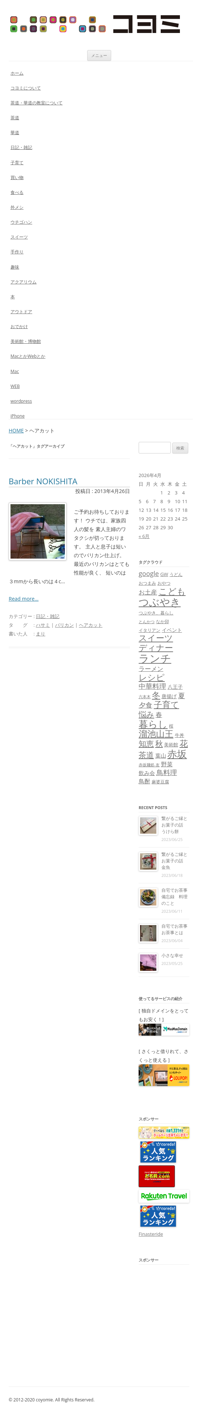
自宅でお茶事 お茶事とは (176, 929)
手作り (17, 252)
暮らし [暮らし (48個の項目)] (153, 723)
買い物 (17, 177)
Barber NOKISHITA (43, 481)
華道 (14, 132)
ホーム (17, 73)
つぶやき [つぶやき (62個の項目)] (160, 602)
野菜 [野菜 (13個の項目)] (167, 764)
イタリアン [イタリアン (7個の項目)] (149, 630)
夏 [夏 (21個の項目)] (181, 695)
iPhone (17, 416)
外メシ (17, 207)
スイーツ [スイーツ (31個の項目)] (156, 637)
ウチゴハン (21, 222)
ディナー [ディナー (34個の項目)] (156, 647)
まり (40, 633)
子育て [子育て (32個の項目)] (166, 704)
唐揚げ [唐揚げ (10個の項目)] (169, 696)
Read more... (23, 598)
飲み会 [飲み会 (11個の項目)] (147, 772)
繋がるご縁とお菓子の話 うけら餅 (174, 824)
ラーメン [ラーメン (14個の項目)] (151, 668)
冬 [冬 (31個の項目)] (156, 695)
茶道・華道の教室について (36, 103)
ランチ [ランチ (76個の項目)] (155, 658)
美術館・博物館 (25, 341)
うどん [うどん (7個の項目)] (175, 574)
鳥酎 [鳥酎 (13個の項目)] (144, 781)
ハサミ (43, 625)
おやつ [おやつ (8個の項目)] (163, 583)
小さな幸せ (172, 955)
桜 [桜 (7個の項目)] (171, 726)
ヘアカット (90, 625)
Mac (14, 371)
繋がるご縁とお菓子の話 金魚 (174, 860)
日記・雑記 (21, 147)
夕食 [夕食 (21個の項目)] (145, 705)
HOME (16, 430)
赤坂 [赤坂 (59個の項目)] (177, 754)
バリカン (64, 625)
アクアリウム (23, 282)
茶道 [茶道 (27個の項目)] (146, 754)
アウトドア (21, 311)
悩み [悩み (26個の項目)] (146, 714)
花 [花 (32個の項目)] (184, 743)
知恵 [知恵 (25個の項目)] (146, 743)
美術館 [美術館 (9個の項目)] (171, 744)
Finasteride (151, 1234)
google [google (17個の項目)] (149, 573)
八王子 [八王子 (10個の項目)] (175, 686)
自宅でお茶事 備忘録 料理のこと (176, 896)
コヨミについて (25, 88)
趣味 (14, 267)
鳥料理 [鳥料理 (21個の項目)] (166, 772)
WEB (15, 386)
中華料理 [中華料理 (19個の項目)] (152, 686)
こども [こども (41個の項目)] (172, 591)
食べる (17, 192)
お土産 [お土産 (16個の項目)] (148, 592)
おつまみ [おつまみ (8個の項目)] (147, 583)
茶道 (14, 118)
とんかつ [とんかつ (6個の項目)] (147, 621)
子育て (17, 162)
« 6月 (144, 536)
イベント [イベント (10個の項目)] (172, 629)
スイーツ (19, 237)
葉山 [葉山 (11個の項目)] (160, 755)
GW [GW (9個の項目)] (164, 574)
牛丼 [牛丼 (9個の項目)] (179, 735)
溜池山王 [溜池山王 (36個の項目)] (156, 733)
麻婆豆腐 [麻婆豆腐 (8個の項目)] (160, 782)
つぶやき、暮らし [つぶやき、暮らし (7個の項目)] (156, 613)
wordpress (21, 401)
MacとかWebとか (27, 356)
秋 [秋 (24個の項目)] (159, 743)
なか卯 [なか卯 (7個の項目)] (162, 621)
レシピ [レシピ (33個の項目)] (152, 677)
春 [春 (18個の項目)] (159, 714)
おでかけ (19, 326)
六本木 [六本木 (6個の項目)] (145, 696)
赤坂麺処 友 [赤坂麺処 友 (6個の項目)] (149, 764)
